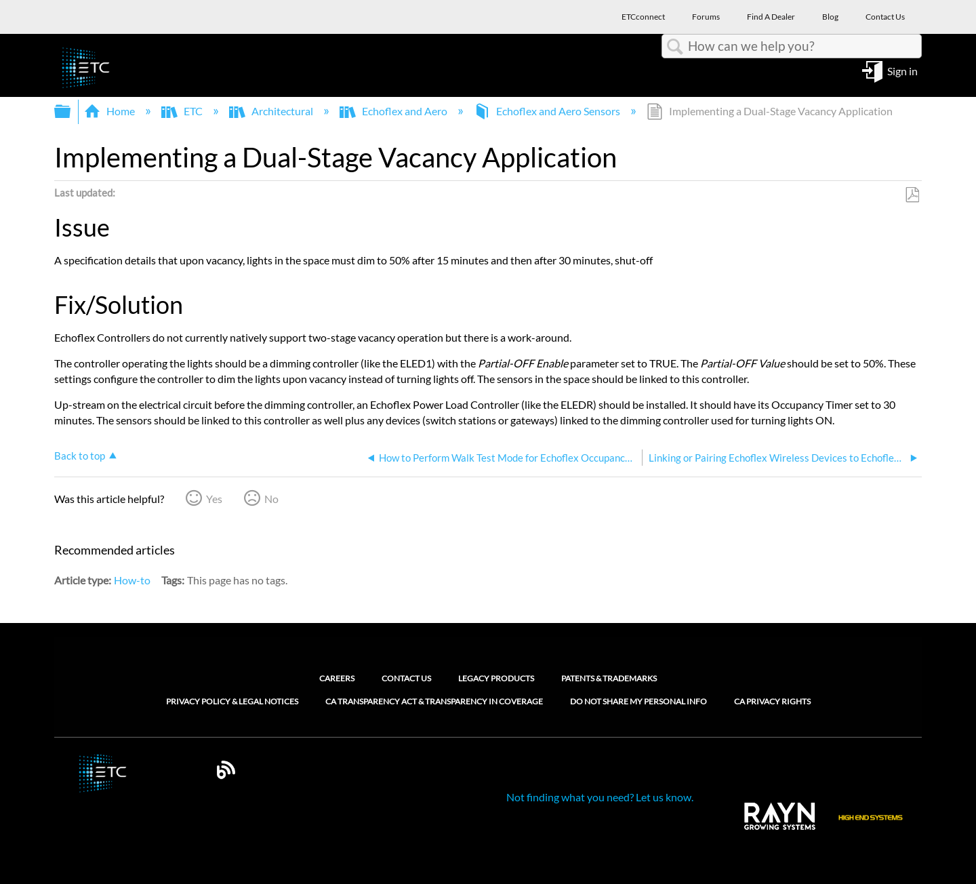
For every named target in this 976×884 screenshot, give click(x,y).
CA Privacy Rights (772, 701)
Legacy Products (496, 678)
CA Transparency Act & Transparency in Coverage (434, 701)
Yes (214, 498)
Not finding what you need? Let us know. (599, 796)
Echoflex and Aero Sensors (548, 110)
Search (675, 46)
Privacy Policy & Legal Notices (232, 701)
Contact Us (406, 678)
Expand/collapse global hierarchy (71, 111)
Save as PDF (912, 195)
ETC (183, 110)
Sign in (902, 70)
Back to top (79, 455)
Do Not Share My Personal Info (638, 701)
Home (110, 110)
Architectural (272, 110)
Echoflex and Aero (394, 110)
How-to (132, 580)
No (271, 498)
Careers (336, 678)
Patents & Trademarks (609, 678)
